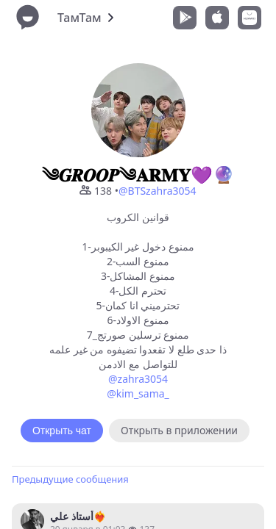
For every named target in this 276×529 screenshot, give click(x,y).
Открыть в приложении (179, 430)
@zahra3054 (138, 379)
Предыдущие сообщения (70, 479)
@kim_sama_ (138, 393)
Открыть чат (61, 430)
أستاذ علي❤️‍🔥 (78, 516)
